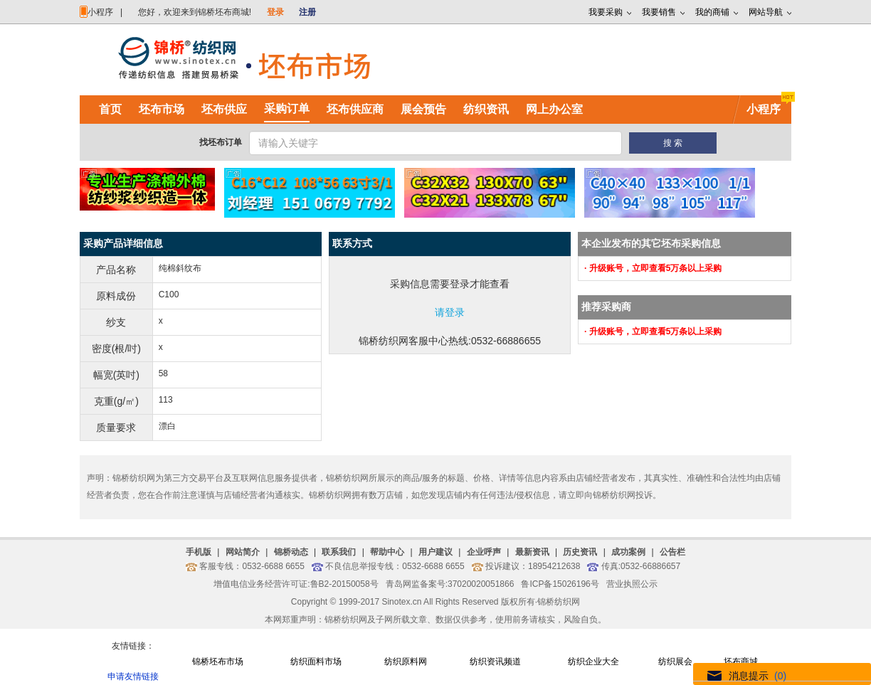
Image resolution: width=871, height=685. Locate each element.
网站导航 (766, 12)
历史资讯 (580, 552)
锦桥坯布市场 (217, 662)
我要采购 (605, 12)
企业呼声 (484, 552)
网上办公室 (554, 109)
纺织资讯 (486, 109)
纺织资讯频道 (495, 662)
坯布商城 (741, 662)
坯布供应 (224, 109)
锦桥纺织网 (558, 602)
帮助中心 (387, 552)
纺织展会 (675, 662)
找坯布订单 (220, 142)
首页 (110, 109)
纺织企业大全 (593, 662)
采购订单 (287, 108)
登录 (275, 12)
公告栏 (672, 552)
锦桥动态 (291, 552)
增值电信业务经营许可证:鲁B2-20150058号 (295, 584)
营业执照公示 (632, 584)
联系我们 (339, 552)
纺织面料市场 (316, 662)
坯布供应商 (355, 109)
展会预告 (423, 109)
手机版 (198, 552)
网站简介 (243, 552)
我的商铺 (712, 12)
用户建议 (435, 552)
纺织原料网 (405, 662)
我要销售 (659, 12)
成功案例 (628, 552)
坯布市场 (161, 109)
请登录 (450, 312)
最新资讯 (532, 552)
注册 (307, 12)
